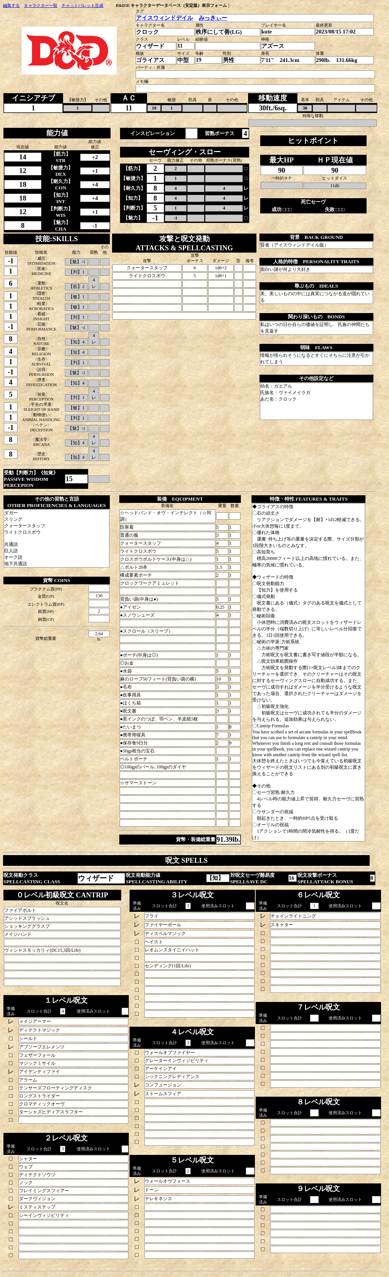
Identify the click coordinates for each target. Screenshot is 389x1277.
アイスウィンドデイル (164, 18)
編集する (11, 5)
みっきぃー (213, 18)
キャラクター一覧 (40, 5)
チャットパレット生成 (82, 5)
